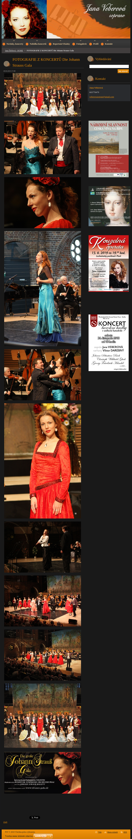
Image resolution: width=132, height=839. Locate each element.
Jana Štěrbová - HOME (14, 51)
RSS (125, 832)
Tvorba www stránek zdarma (19, 836)
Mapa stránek (112, 832)
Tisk (99, 832)
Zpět (5, 822)
